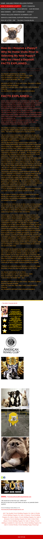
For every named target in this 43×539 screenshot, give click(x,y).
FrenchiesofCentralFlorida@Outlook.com (12, 509)
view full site (21, 537)
